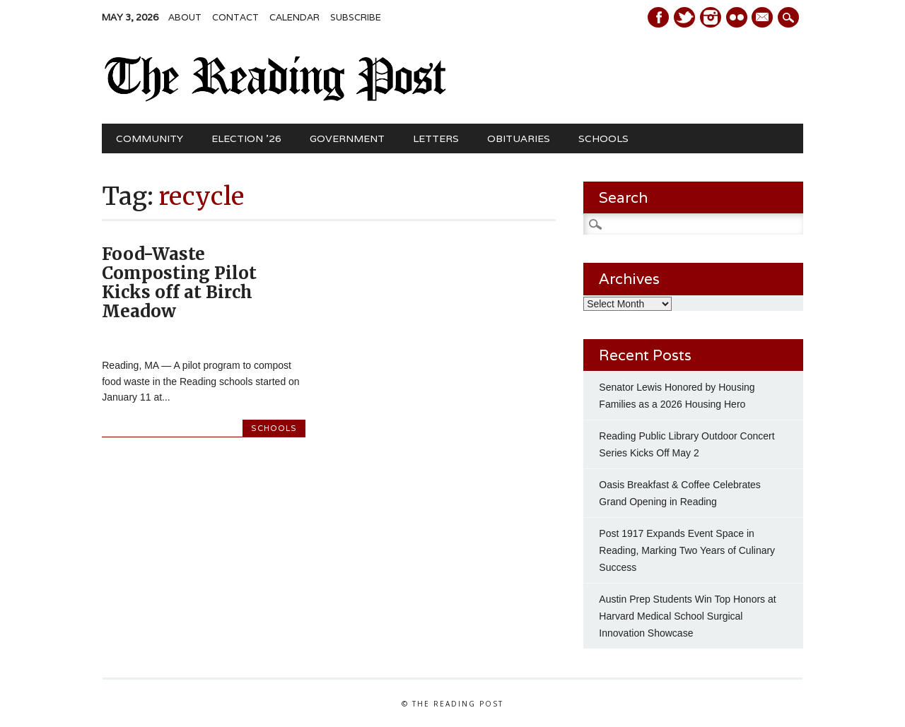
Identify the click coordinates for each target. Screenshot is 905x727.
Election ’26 (246, 138)
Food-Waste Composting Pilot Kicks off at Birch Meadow (179, 282)
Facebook (658, 17)
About (185, 17)
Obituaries (518, 138)
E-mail (764, 18)
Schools (603, 138)
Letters (436, 138)
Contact (235, 17)
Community (149, 138)
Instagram (710, 17)
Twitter (684, 17)
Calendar (294, 17)
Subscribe (355, 17)
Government (347, 138)
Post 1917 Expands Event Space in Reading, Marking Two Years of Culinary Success (687, 550)
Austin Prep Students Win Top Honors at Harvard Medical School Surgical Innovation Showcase (687, 616)
